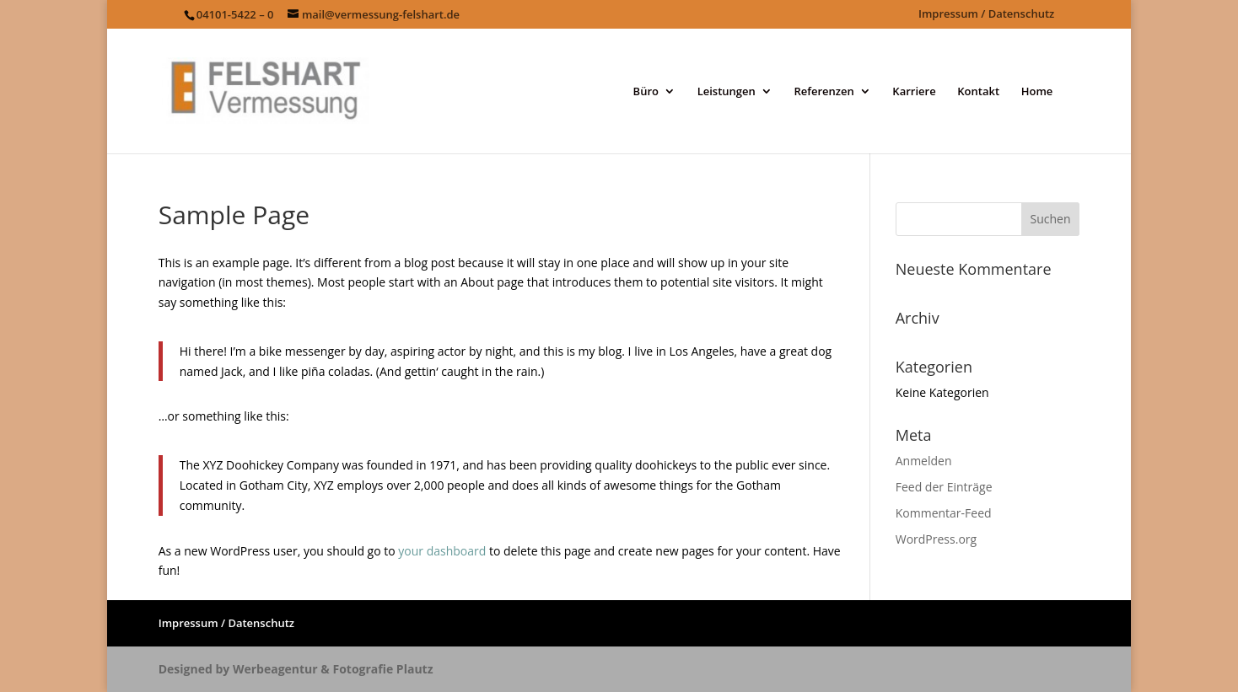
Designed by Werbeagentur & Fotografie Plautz (296, 669)
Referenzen (823, 92)
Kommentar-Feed (944, 513)
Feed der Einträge (944, 487)
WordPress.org (936, 539)
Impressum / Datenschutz (986, 14)
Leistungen (726, 92)
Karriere (913, 92)
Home (1037, 92)
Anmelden (924, 461)
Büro (646, 92)
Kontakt (978, 92)
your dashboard (442, 551)
